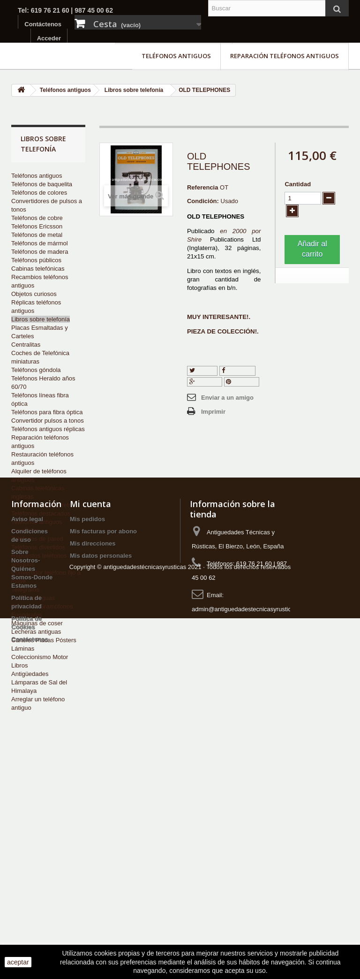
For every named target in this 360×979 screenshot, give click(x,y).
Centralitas (25, 344)
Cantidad (298, 184)
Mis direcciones (93, 815)
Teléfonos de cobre (37, 217)
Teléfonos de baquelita (41, 184)
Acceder (49, 38)
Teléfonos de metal (36, 234)
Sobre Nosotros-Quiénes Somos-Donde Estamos (31, 840)
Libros (19, 665)
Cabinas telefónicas (37, 268)
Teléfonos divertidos (38, 547)
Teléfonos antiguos (176, 56)
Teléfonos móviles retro (42, 504)
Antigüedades (30, 673)
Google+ (204, 381)
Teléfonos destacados (40, 513)
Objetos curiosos (34, 293)
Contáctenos (42, 24)
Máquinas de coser (37, 623)
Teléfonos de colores (39, 192)
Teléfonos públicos (36, 260)
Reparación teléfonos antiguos (284, 56)
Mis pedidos (87, 791)
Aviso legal (27, 791)
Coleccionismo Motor (39, 656)
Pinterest (241, 381)
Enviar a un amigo (227, 397)
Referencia (202, 187)
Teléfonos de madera (39, 251)
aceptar (18, 962)
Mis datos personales (101, 827)
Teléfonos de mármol (39, 243)
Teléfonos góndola (36, 369)
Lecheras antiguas (36, 631)
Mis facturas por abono (103, 803)
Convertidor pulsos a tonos (47, 420)
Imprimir (213, 411)
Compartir (238, 370)
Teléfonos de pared (37, 538)
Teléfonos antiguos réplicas (48, 429)
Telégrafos (25, 589)
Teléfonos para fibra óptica (46, 412)
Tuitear (202, 370)
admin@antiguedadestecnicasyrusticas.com (251, 881)
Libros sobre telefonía (40, 319)
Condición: (203, 201)
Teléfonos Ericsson (36, 226)
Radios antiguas (33, 597)
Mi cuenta (90, 776)
